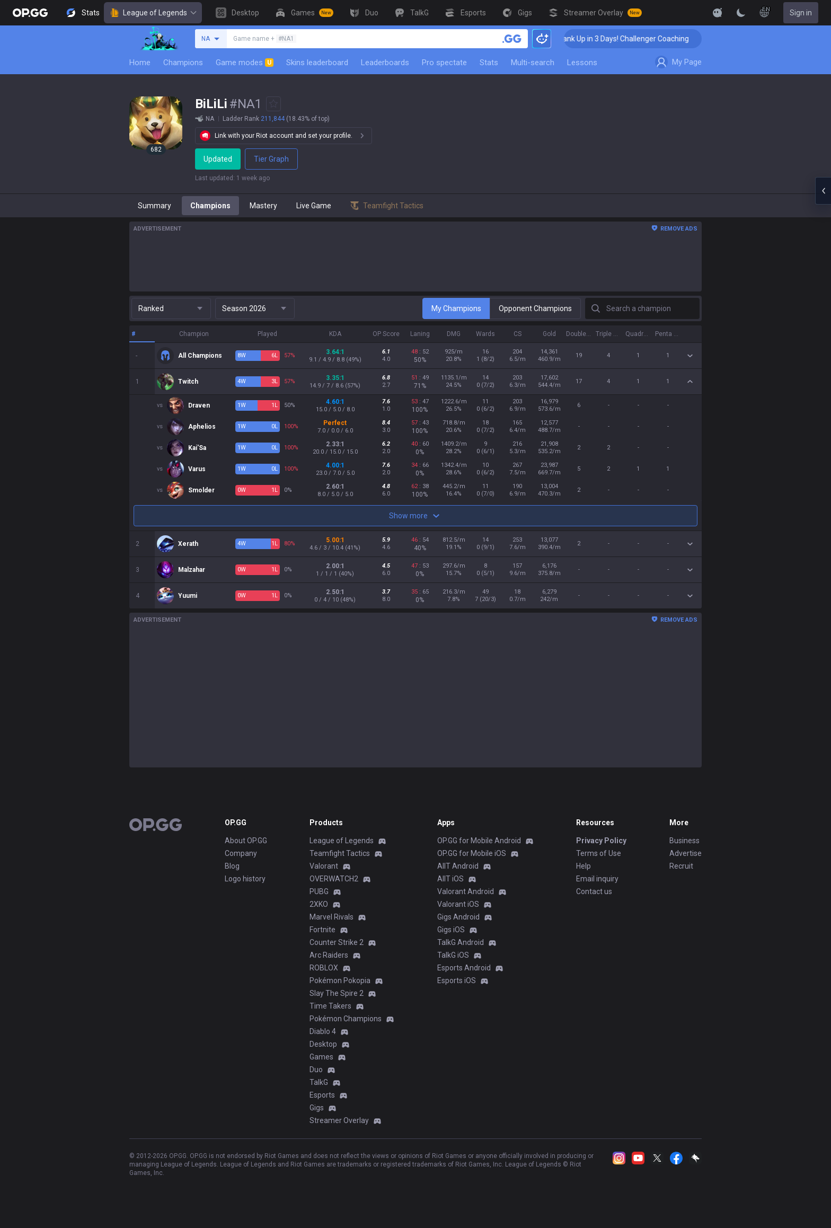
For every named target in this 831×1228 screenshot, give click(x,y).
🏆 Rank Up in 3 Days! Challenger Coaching (642, 38)
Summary (154, 205)
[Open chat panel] (823, 191)
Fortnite (322, 929)
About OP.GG (246, 840)
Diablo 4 (323, 1031)
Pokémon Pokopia (340, 980)
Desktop (323, 1044)
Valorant (324, 866)
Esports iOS (456, 980)
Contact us (594, 891)
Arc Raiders (329, 955)
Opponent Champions (535, 308)
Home (140, 62)
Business (684, 840)
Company (241, 853)
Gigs (317, 1107)
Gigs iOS (451, 929)
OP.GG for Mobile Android (479, 840)
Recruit (681, 866)
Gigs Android (458, 917)
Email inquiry (597, 878)
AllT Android (458, 866)
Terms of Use (598, 853)
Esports (322, 1095)
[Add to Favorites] (273, 103)
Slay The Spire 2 (337, 993)
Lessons (582, 62)
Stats (489, 62)
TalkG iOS (453, 955)
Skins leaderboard (317, 62)
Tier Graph (272, 159)
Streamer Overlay (339, 1120)
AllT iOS (450, 878)
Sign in (801, 12)
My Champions (456, 308)
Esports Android (464, 968)
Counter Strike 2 (337, 942)
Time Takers (330, 1006)
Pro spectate (444, 62)
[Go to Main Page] (30, 12)
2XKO (319, 904)
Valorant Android (465, 891)
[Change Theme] (741, 12)
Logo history (245, 878)
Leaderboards (385, 62)
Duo (316, 1069)
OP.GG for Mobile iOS (471, 853)
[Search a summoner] (512, 38)
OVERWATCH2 (334, 878)
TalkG (319, 1082)
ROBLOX (324, 968)
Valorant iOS (458, 904)
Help (583, 866)
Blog (232, 866)
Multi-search (532, 62)
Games (321, 1057)
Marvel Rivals (331, 917)
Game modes (244, 62)
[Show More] (717, 12)
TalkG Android (460, 942)
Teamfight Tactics (340, 853)
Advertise (685, 853)
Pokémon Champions (346, 1018)
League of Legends (153, 12)
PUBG (319, 891)
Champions (183, 62)
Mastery (263, 205)
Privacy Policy (601, 840)
